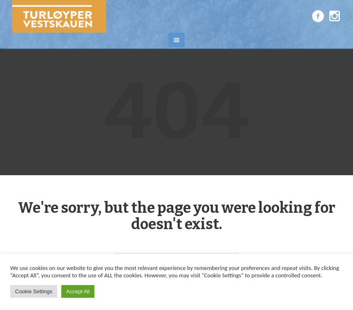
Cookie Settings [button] (33, 291)
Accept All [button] (77, 291)
